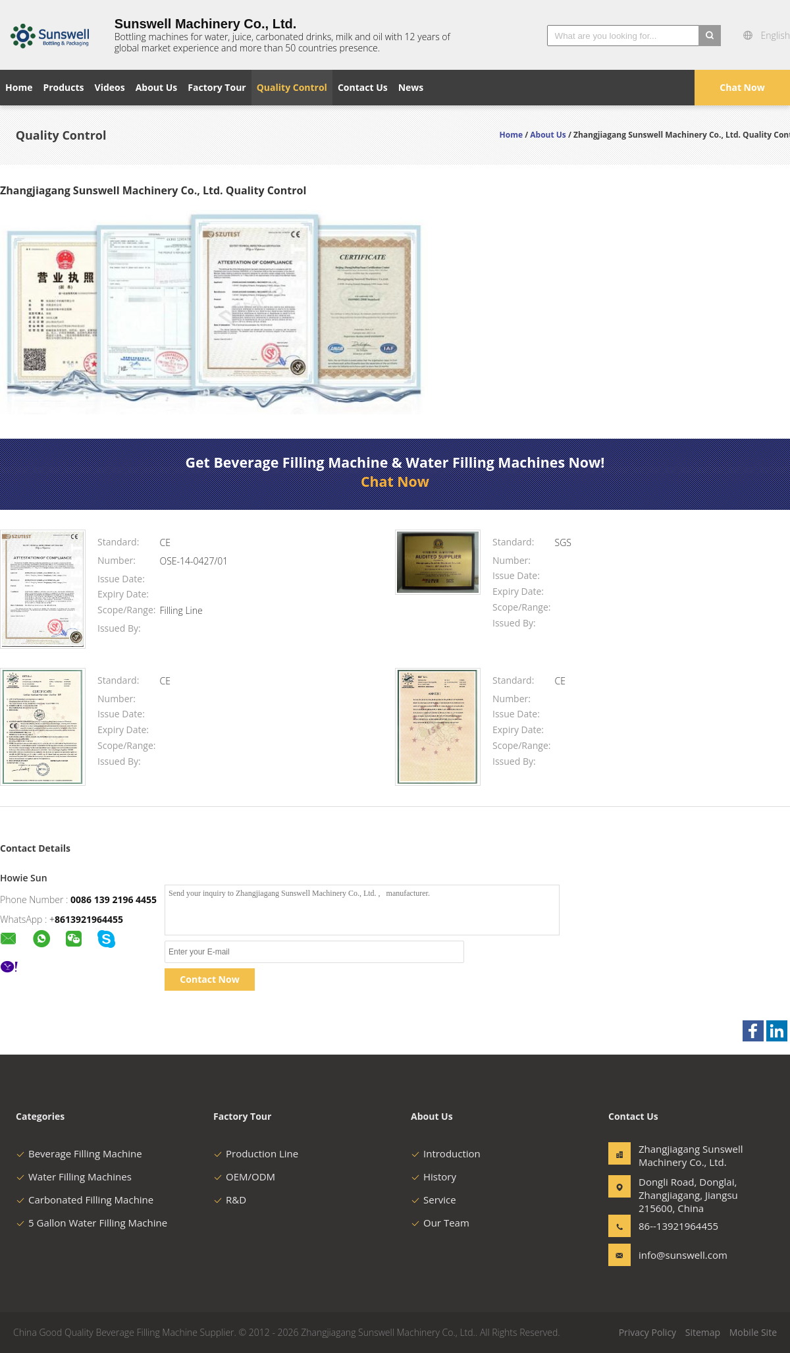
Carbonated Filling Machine (84, 1199)
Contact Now (209, 979)
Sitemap (702, 1332)
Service (433, 1199)
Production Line (255, 1153)
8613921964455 (89, 919)
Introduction (446, 1153)
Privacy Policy (647, 1332)
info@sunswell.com (680, 1254)
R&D (229, 1199)
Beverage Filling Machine (79, 1153)
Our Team (440, 1222)
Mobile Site (753, 1332)
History (433, 1176)
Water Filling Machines (74, 1176)
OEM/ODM (244, 1176)
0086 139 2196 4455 (113, 899)
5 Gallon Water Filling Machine (91, 1222)
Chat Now (742, 87)
